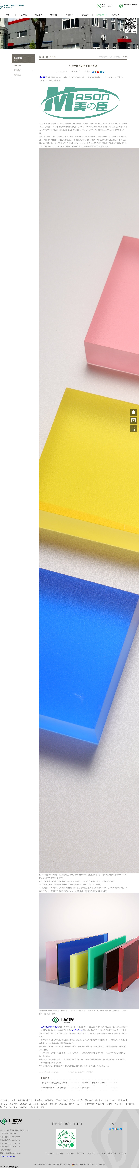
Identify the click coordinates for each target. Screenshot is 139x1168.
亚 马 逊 (44, 1104)
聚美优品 (63, 1104)
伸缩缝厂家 (49, 1100)
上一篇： (49, 1072)
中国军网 (100, 1104)
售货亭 (72, 1100)
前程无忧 (13, 1107)
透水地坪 (89, 1100)
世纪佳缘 (23, 1104)
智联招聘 (23, 1107)
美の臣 (42, 77)
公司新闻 (117, 57)
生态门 (80, 1100)
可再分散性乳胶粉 (25, 1100)
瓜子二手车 (33, 1104)
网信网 (109, 1104)
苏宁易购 (13, 1104)
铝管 (13, 1100)
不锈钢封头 (122, 1100)
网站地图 (101, 1164)
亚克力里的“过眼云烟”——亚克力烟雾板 (53, 1088)
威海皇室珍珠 (110, 1100)
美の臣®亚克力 (77, 1030)
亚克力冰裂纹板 (85, 1088)
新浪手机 (3, 1107)
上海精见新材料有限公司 (50, 1027)
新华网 (72, 1104)
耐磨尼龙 (98, 1100)
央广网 (79, 1104)
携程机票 (53, 1104)
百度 (42, 1107)
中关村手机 (118, 1104)
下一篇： (80, 1072)
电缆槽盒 (38, 1100)
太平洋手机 (130, 1104)
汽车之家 (3, 1104)
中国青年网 (89, 1104)
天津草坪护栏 (61, 1100)
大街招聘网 (33, 1107)
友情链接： (4, 1100)
